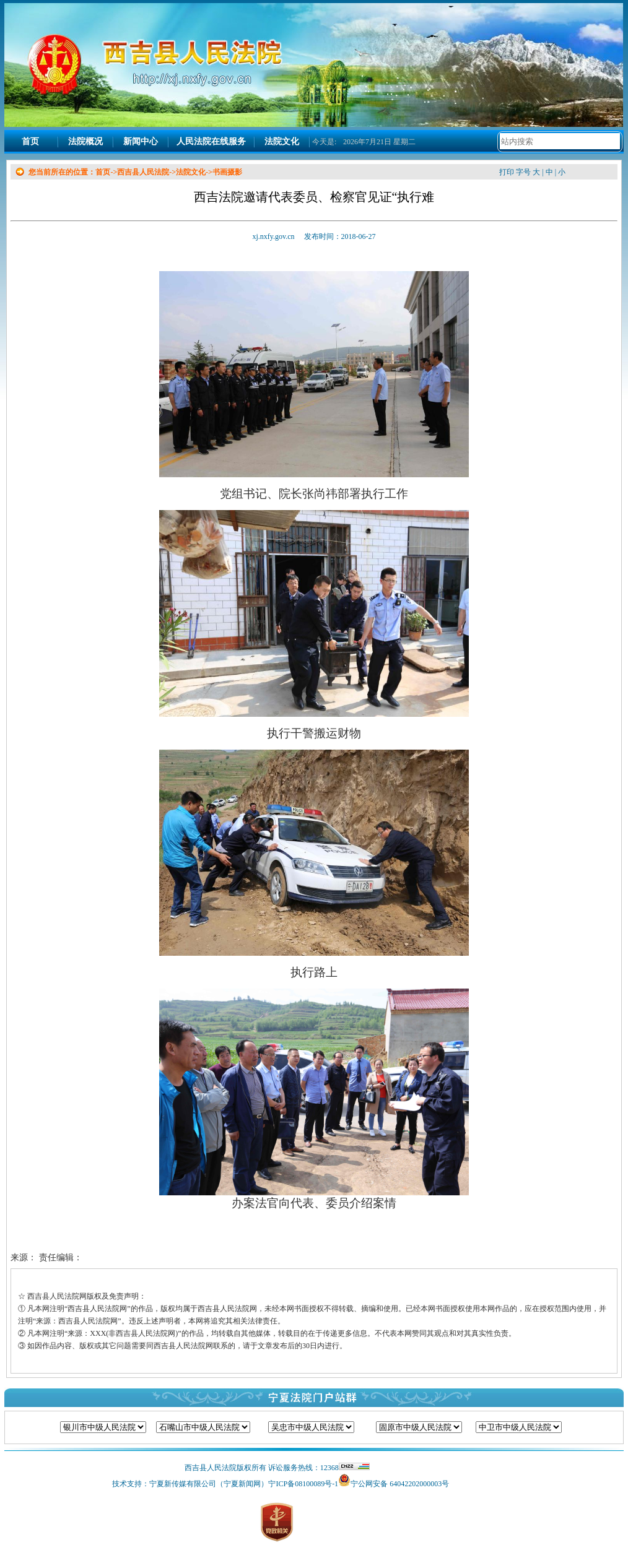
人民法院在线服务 (211, 141)
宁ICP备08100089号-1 (303, 1483)
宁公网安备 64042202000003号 (400, 1483)
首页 (30, 141)
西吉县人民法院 (143, 172)
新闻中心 (140, 141)
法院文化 (281, 141)
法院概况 (85, 141)
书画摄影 (227, 172)
